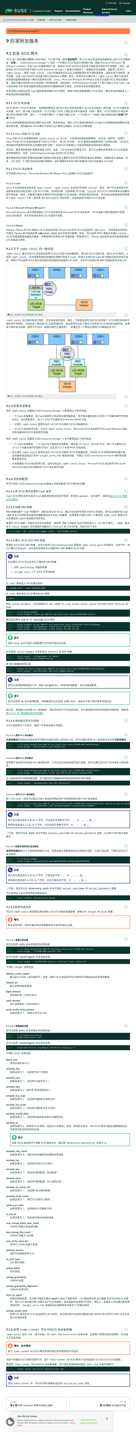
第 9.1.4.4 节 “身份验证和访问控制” (24, 713)
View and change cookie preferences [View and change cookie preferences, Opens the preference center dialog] (88, 1421)
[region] (62, 1421)
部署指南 (41, 20)
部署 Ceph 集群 (55, 20)
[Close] (107, 1419)
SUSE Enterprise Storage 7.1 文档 (20, 20)
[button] (10, 1422)
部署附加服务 (71, 20)
